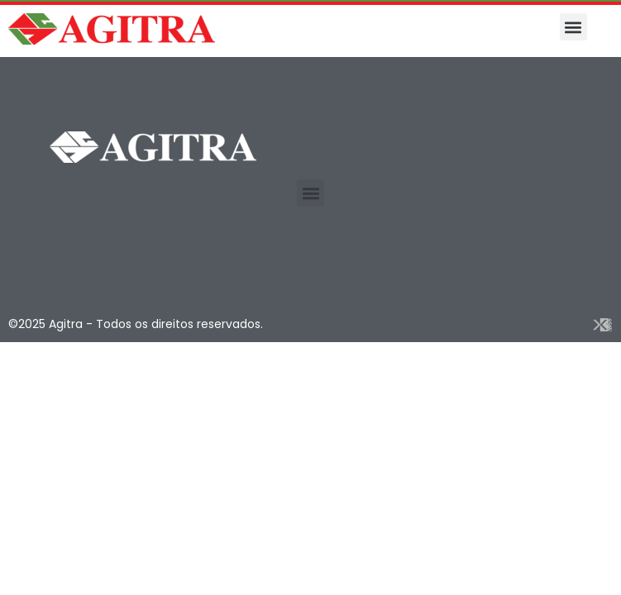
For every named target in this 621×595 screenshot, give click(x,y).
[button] (573, 26)
